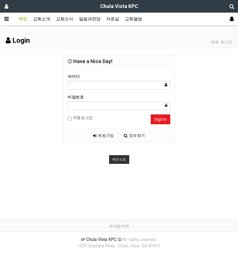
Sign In (160, 119)
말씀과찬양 (89, 19)
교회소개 (41, 19)
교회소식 (64, 19)
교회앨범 (133, 19)
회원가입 (103, 135)
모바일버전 (119, 226)
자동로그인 (80, 118)
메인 (23, 19)
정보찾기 (134, 135)
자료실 (112, 19)
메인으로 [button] (119, 159)
